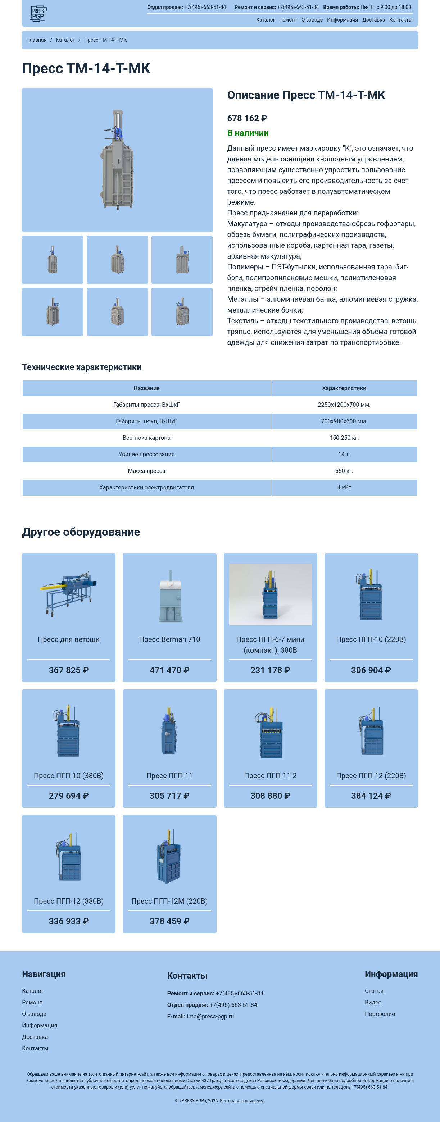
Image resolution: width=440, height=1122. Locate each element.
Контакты (401, 20)
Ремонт (288, 20)
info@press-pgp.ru (210, 1016)
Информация (342, 20)
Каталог (265, 20)
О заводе (312, 20)
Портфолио (380, 1014)
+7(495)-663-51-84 (205, 7)
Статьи (374, 991)
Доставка (373, 20)
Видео (373, 1002)
